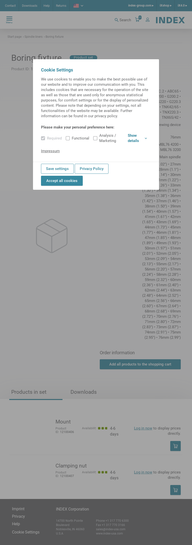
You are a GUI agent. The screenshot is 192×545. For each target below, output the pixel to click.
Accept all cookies (62, 180)
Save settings (57, 168)
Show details (137, 138)
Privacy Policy (92, 168)
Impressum (50, 151)
